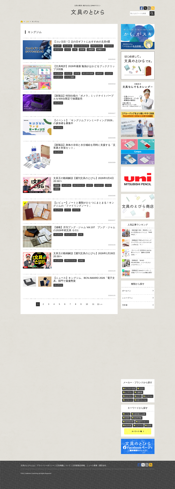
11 (93, 304)
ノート (67, 210)
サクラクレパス (79, 185)
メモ (74, 49)
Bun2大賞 (128, 425)
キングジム (67, 46)
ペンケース (139, 425)
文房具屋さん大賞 (139, 414)
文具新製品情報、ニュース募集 (84, 465)
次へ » (99, 304)
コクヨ (77, 73)
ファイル (76, 210)
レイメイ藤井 (69, 77)
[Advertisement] (137, 344)
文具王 (57, 189)
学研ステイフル (141, 400)
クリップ (68, 73)
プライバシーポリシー (45, 465)
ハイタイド (58, 77)
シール (127, 414)
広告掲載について (63, 465)
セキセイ (99, 73)
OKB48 (57, 185)
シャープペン (137, 298)
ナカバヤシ (128, 396)
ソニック (109, 73)
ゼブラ (89, 185)
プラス (108, 185)
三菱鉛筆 (91, 49)
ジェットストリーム (81, 46)
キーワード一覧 (137, 431)
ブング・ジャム (70, 234)
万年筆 (82, 49)
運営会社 (102, 465)
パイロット (108, 46)
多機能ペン (100, 49)
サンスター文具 (88, 73)
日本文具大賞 (129, 422)
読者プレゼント (143, 422)
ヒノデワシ (128, 392)
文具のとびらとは (28, 465)
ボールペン (58, 49)
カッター (57, 46)
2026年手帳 (137, 418)
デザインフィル (97, 46)
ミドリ (67, 49)
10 (87, 304)
